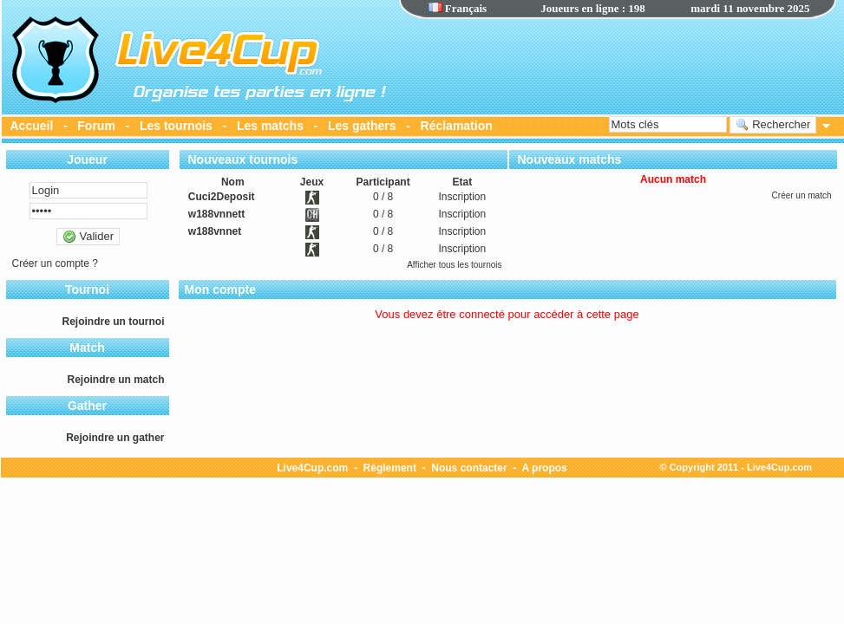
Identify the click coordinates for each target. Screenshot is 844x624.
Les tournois (176, 126)
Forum (96, 126)
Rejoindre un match (115, 380)
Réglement (389, 468)
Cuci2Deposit (221, 197)
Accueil (32, 126)
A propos (544, 468)
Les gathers (362, 126)
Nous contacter (469, 468)
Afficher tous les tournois (454, 265)
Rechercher (773, 125)
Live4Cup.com (312, 468)
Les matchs (270, 126)
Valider (88, 237)
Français (458, 8)
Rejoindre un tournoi (113, 321)
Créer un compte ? (55, 263)
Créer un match (802, 195)
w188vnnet (214, 231)
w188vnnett (216, 214)
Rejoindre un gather (115, 438)
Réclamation (457, 126)
